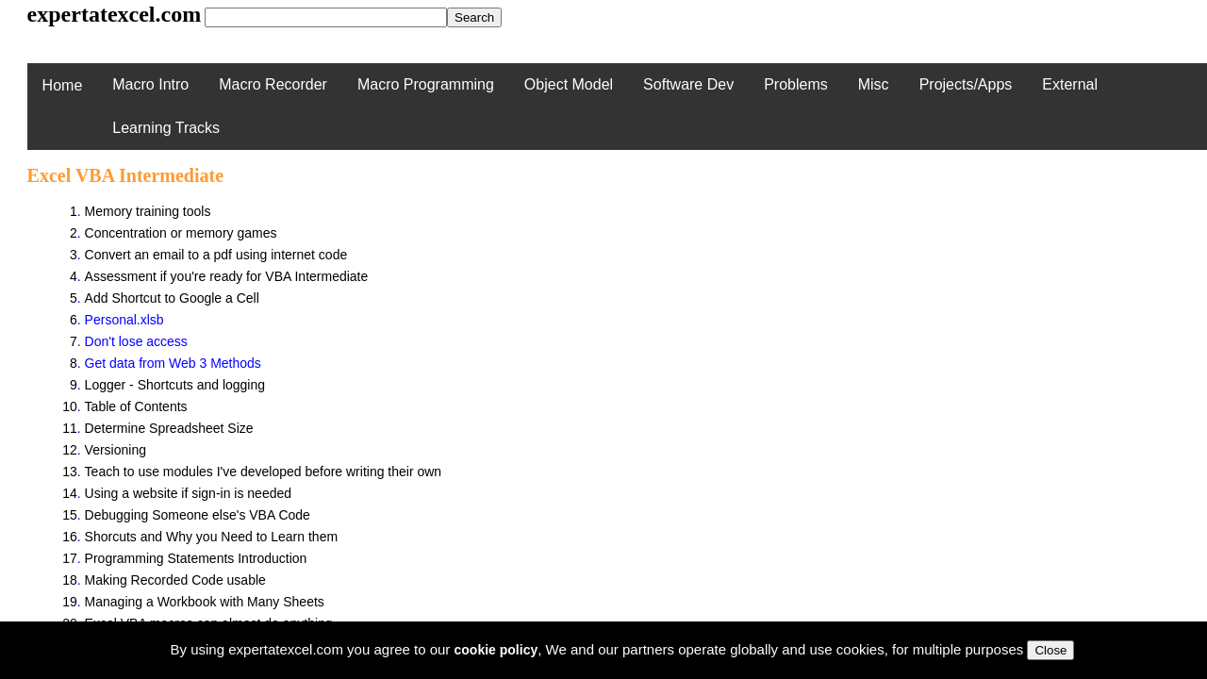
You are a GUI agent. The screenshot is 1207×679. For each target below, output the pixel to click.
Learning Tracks (166, 128)
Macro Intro (150, 84)
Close (1050, 650)
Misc (873, 84)
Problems (796, 84)
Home (62, 85)
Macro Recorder (273, 84)
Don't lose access (136, 341)
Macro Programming (425, 84)
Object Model (568, 84)
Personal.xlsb (124, 319)
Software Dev (688, 84)
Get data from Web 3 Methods (173, 363)
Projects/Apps (966, 84)
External (1070, 84)
